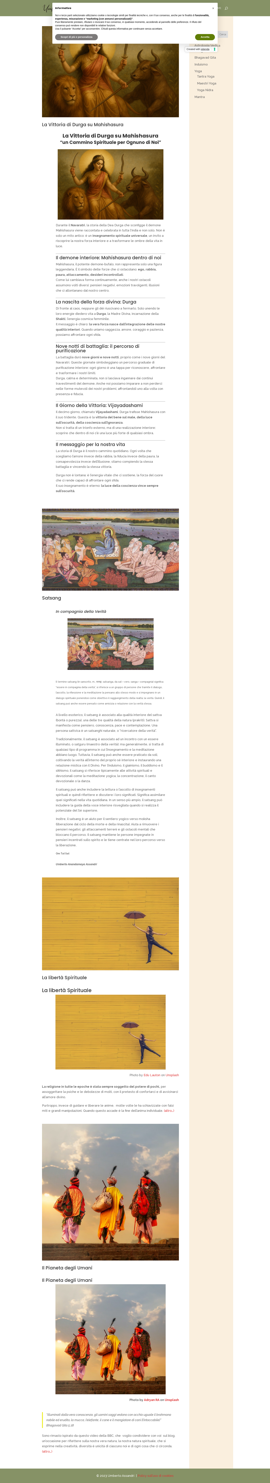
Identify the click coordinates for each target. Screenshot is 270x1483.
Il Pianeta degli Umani (67, 1268)
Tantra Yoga (205, 76)
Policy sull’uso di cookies (156, 1475)
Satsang (51, 598)
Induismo (201, 64)
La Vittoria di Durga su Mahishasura (82, 125)
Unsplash (172, 1075)
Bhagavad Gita (205, 57)
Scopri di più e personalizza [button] (76, 37)
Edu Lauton (152, 1075)
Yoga (198, 71)
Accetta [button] (205, 37)
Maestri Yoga (206, 83)
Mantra (199, 97)
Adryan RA (151, 1400)
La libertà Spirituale (64, 978)
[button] (213, 8)
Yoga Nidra (205, 90)
